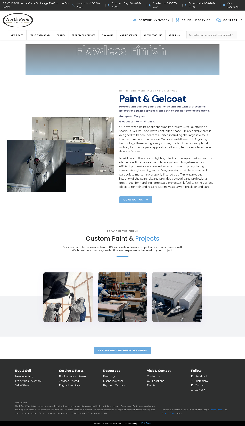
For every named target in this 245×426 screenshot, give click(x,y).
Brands (61, 35)
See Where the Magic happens (122, 350)
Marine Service (128, 35)
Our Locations (155, 380)
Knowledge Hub (153, 35)
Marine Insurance (113, 380)
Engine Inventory (69, 385)
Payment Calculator (115, 385)
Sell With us (22, 385)
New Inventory (24, 376)
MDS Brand (145, 423)
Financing (108, 35)
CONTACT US (135, 199)
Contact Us (153, 376)
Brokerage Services (83, 35)
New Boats (17, 35)
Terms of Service (169, 413)
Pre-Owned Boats (40, 35)
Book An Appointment (73, 376)
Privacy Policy (216, 409)
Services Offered (69, 380)
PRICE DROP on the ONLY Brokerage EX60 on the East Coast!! (36, 5)
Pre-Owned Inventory (28, 380)
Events (151, 385)
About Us (174, 35)
